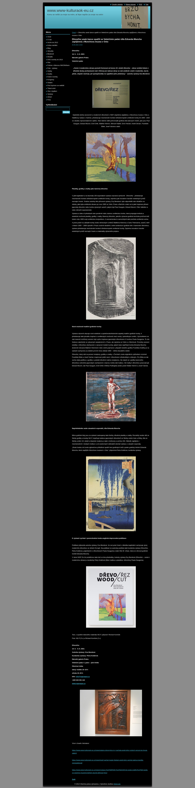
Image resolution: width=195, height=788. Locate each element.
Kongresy (50, 80)
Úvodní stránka (117, 4)
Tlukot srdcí (51, 88)
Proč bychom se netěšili (55, 85)
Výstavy (50, 94)
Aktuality (50, 51)
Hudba (49, 74)
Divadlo (50, 57)
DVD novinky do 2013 (55, 60)
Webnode (117, 784)
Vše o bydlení (52, 91)
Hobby (49, 71)
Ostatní (49, 83)
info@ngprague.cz (83, 677)
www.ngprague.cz (78, 683)
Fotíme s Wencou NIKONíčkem (58, 65)
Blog (49, 48)
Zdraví (49, 97)
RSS (140, 4)
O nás (49, 40)
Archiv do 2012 (52, 42)
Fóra (49, 100)
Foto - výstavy (52, 68)
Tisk (147, 4)
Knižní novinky (52, 77)
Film (48, 62)
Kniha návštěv (52, 45)
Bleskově (50, 54)
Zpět (73, 779)
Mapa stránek (131, 4)
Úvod (74, 32)
